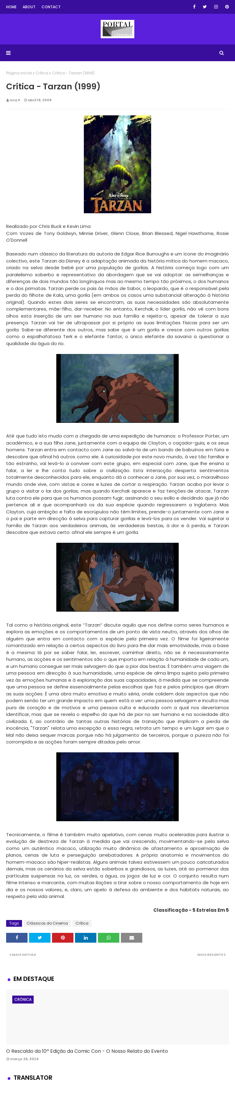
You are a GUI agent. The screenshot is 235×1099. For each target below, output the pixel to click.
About (29, 6)
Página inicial (19, 73)
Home (11, 6)
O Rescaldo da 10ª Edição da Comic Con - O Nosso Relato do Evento (87, 1051)
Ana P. (15, 100)
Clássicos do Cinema (47, 923)
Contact (51, 6)
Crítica (41, 73)
